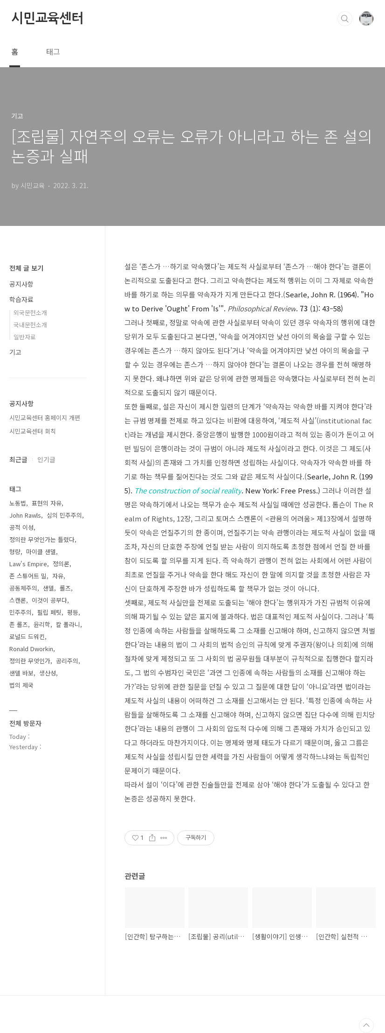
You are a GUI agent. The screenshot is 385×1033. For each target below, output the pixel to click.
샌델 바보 (21, 672)
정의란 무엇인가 (29, 660)
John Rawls (25, 515)
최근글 (18, 459)
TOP (366, 1025)
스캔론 (17, 600)
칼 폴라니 (68, 624)
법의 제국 (21, 685)
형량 (15, 551)
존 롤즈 (18, 624)
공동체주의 (23, 587)
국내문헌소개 (30, 324)
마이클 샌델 (41, 551)
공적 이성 (21, 527)
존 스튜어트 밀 (28, 575)
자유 (57, 575)
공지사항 (21, 283)
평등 (72, 612)
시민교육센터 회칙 (32, 431)
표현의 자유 (47, 503)
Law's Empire (28, 563)
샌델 (48, 587)
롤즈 (65, 587)
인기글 (46, 459)
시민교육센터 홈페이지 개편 (44, 417)
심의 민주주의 (64, 515)
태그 (53, 51)
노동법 (17, 503)
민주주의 (20, 612)
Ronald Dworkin (31, 648)
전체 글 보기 (26, 268)
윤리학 (42, 624)
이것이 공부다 (49, 600)
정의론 (61, 563)
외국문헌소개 (30, 312)
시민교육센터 (47, 18)
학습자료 (21, 299)
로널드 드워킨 (27, 636)
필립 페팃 (49, 612)
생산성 (47, 672)
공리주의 (67, 660)
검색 (345, 19)
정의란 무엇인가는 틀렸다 (42, 539)
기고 (15, 352)
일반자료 (25, 336)
